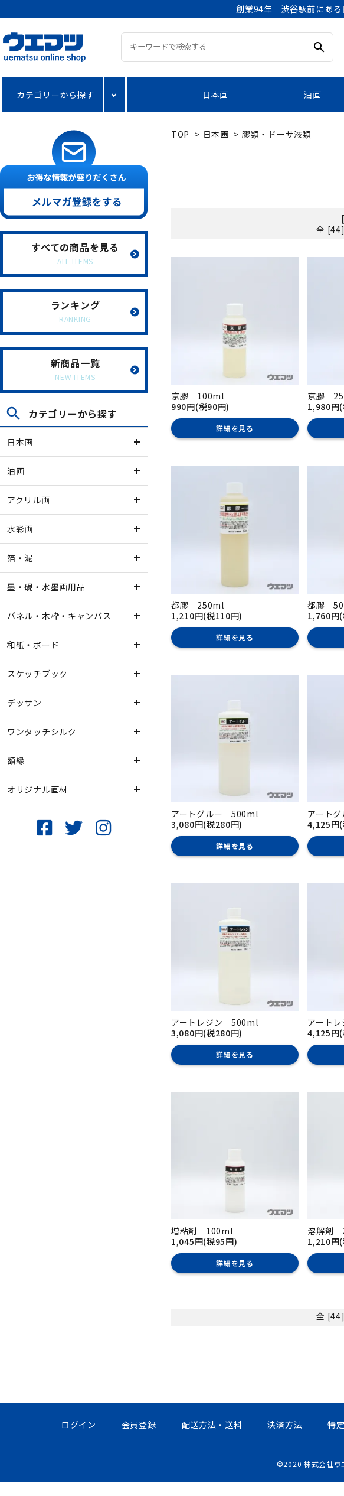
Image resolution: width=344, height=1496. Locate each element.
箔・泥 (20, 558)
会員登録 (139, 1424)
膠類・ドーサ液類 (277, 134)
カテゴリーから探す (55, 94)
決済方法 (284, 1424)
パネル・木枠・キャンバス (59, 616)
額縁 (15, 760)
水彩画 (20, 529)
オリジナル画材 (37, 789)
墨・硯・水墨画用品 (46, 587)
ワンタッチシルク (42, 731)
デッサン (24, 702)
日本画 (215, 94)
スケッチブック (37, 673)
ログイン (78, 1424)
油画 (312, 94)
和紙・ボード (33, 645)
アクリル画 (28, 500)
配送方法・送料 (212, 1424)
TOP (180, 134)
